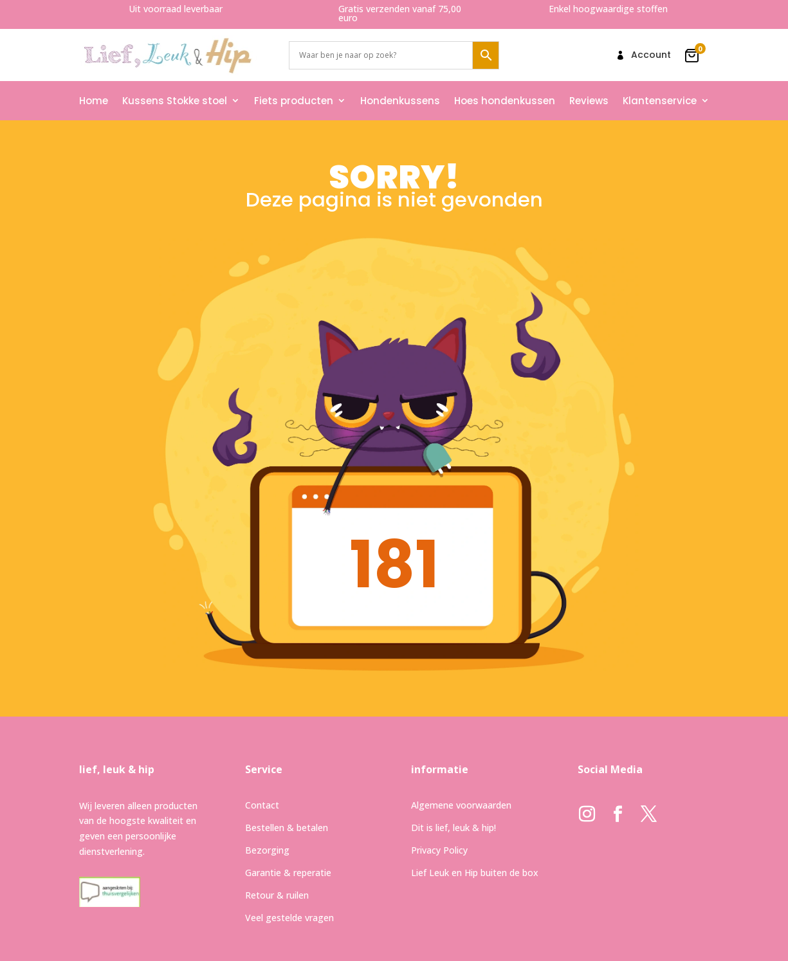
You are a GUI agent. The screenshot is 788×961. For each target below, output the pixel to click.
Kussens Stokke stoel (174, 100)
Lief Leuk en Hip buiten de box (474, 872)
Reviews (589, 100)
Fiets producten (293, 100)
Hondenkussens (400, 100)
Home (93, 100)
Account (651, 55)
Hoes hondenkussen (504, 100)
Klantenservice (660, 100)
